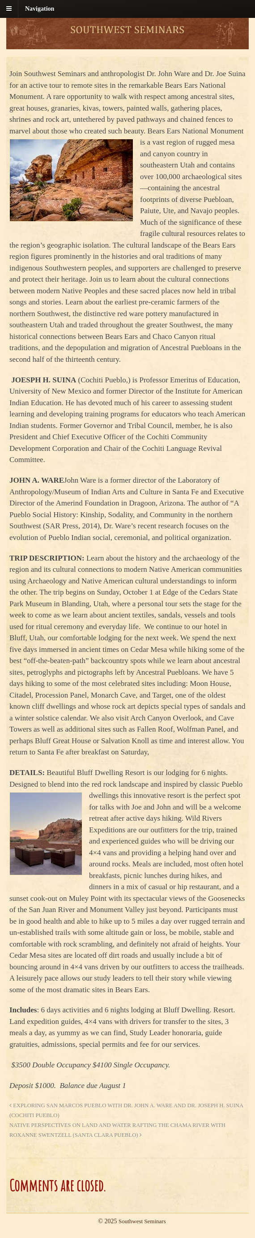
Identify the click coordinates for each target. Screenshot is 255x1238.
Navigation (39, 8)
